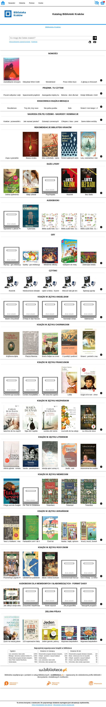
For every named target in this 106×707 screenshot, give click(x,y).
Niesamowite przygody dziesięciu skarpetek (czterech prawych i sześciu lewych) (30, 658)
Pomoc (31, 3)
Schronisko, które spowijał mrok (47, 662)
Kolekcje (34, 42)
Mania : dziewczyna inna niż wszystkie (79, 656)
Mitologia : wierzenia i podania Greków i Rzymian (22, 656)
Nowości (11, 3)
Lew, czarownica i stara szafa (17, 654)
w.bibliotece (57, 675)
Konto (40, 3)
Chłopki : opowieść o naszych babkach (49, 656)
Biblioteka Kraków (53, 27)
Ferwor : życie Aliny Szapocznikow (78, 660)
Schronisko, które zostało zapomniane (79, 662)
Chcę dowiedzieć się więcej (42, 705)
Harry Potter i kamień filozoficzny (18, 660)
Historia (22, 3)
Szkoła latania (12, 662)
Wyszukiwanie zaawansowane (19, 42)
